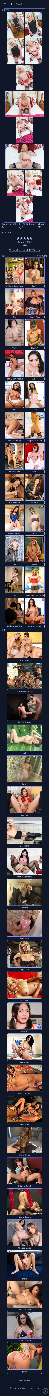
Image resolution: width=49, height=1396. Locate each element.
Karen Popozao (24, 1093)
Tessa (34, 533)
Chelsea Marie (24, 1248)
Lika (14, 564)
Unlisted (24, 907)
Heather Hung (34, 626)
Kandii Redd (14, 502)
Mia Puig (24, 815)
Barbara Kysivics (14, 626)
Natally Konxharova (14, 379)
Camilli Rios (34, 317)
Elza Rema (24, 846)
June (24, 783)
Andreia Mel (14, 471)
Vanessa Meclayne (24, 691)
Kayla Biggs (24, 1155)
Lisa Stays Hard (24, 1309)
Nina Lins (24, 1124)
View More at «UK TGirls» (24, 250)
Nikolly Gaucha (24, 1217)
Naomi (34, 347)
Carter (14, 409)
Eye (14, 595)
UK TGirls (6, 10)
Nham (24, 1278)
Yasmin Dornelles (24, 876)
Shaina (24, 1031)
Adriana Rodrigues (14, 286)
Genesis (34, 502)
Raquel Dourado (34, 440)
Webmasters (24, 1380)
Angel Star (24, 969)
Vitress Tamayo (14, 533)
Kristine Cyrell (24, 1186)
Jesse (34, 409)
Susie (34, 378)
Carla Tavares (24, 660)
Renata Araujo (14, 440)
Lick (24, 753)
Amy (14, 347)
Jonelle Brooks (24, 722)
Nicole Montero (24, 1340)
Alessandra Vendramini (35, 595)
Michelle (24, 1000)
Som (34, 285)
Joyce (24, 1371)
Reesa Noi (24, 1062)
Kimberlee (24, 938)
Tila (14, 317)
